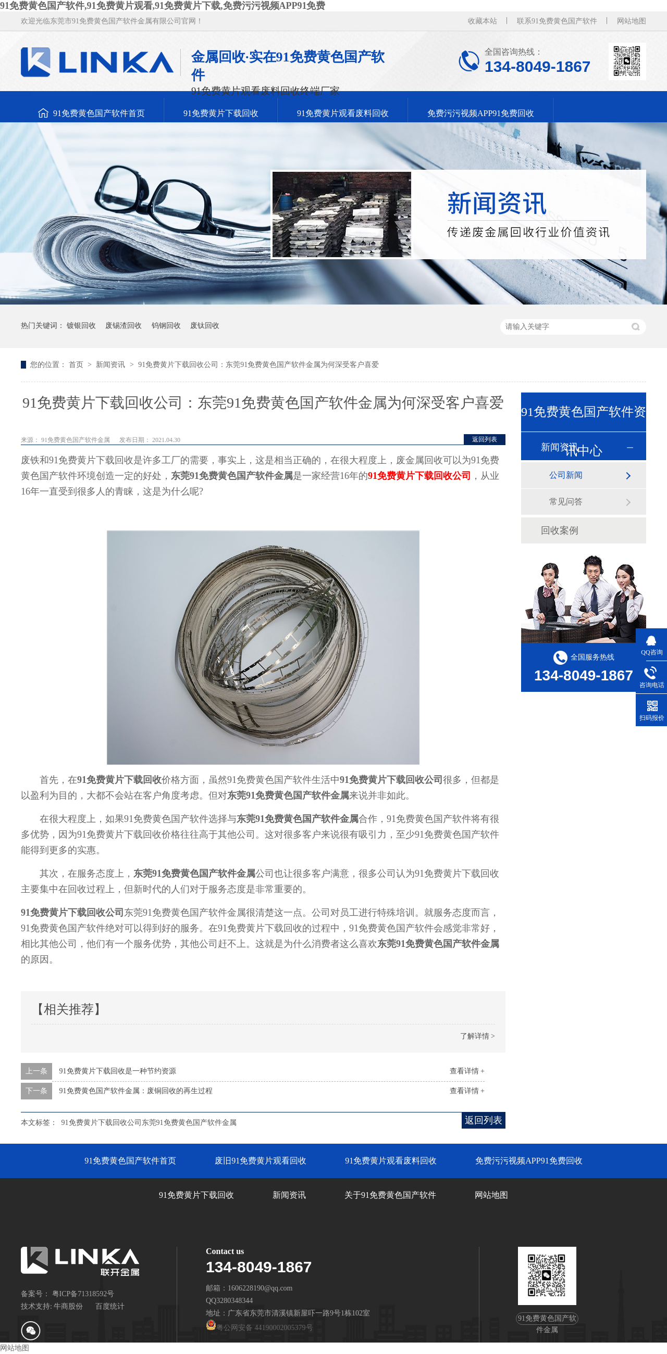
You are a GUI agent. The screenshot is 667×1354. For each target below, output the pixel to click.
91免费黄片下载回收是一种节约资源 (117, 1071)
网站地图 (631, 21)
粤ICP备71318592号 (83, 1294)
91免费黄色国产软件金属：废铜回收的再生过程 (136, 1091)
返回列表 (484, 439)
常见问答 (566, 501)
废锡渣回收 (123, 326)
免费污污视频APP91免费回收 (480, 113)
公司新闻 (566, 475)
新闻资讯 (111, 365)
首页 (77, 365)
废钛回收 (204, 326)
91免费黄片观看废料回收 (343, 113)
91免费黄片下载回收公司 (419, 476)
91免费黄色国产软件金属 (76, 440)
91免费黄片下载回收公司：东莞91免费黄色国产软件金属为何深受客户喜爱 (258, 365)
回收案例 (559, 530)
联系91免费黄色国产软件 (557, 21)
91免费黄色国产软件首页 (99, 113)
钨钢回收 (166, 326)
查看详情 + (467, 1071)
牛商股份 (68, 1306)
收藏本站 (482, 21)
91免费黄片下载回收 (220, 113)
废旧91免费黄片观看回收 (260, 1160)
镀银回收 (81, 326)
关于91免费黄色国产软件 (390, 1195)
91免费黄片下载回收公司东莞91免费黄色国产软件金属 (149, 1123)
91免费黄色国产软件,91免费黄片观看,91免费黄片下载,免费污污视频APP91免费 (163, 6)
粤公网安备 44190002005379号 (259, 1328)
